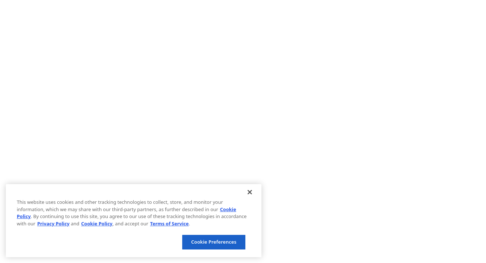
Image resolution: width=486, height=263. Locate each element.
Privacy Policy (53, 223)
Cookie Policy (96, 223)
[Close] (250, 192)
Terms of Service (169, 223)
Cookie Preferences (213, 242)
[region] (133, 220)
